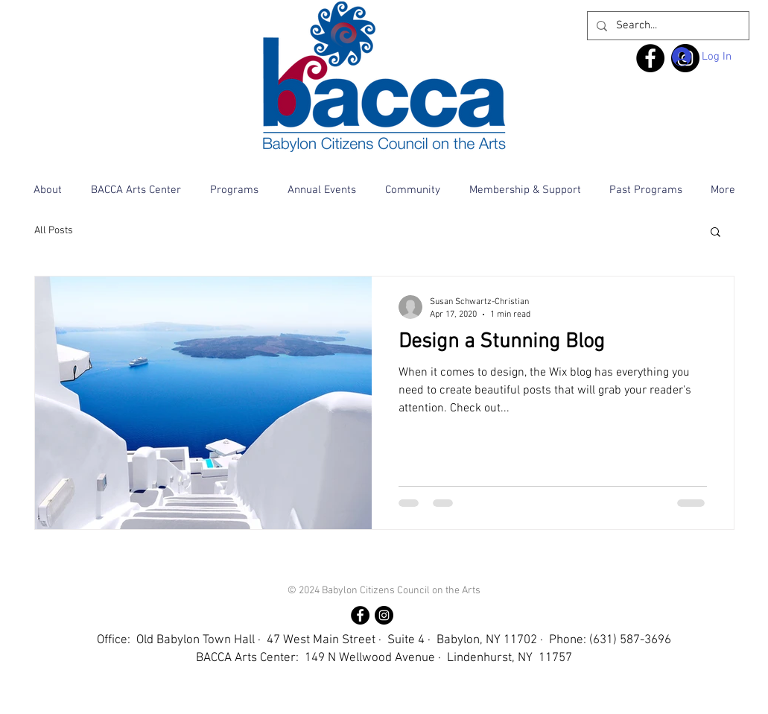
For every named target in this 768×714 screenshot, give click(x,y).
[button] (48, 190)
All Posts (53, 230)
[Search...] (666, 26)
